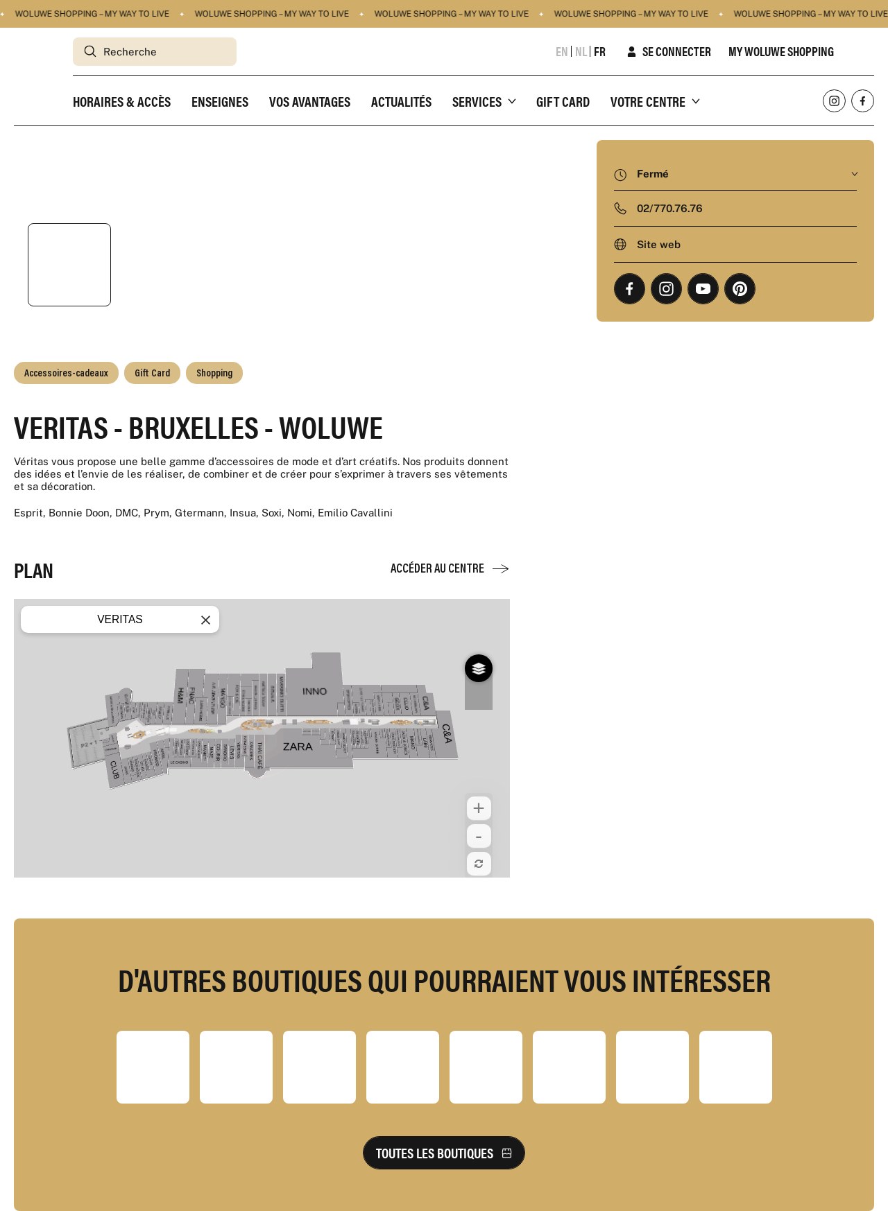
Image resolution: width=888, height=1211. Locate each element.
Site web (659, 244)
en (562, 51)
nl (581, 51)
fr (600, 51)
